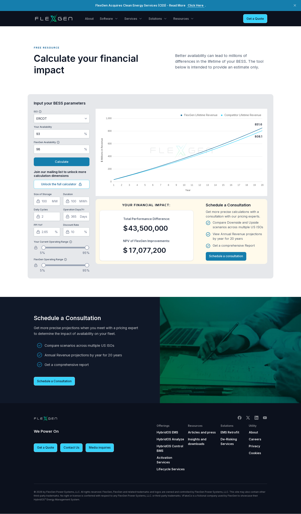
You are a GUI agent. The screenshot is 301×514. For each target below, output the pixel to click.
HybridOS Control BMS (170, 448)
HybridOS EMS (167, 432)
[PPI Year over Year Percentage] (47, 232)
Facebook (239, 418)
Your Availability (43, 126)
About (89, 19)
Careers (255, 439)
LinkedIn (256, 418)
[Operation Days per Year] (76, 216)
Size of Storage (43, 194)
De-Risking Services (229, 441)
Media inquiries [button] (100, 448)
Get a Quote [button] (255, 19)
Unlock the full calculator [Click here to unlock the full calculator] (61, 184)
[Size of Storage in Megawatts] (47, 201)
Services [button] (130, 19)
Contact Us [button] (72, 448)
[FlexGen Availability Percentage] (61, 149)
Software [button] (106, 19)
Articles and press (202, 432)
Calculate (62, 162)
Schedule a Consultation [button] (54, 381)
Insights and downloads (197, 441)
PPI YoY (38, 225)
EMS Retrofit (230, 432)
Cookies (255, 453)
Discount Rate (71, 225)
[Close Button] (295, 5)
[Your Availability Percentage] (61, 133)
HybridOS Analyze (170, 439)
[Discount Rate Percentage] (76, 232)
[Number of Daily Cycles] (47, 216)
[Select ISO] (61, 118)
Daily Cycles (41, 209)
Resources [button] (181, 19)
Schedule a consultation (226, 257)
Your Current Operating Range (51, 242)
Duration (68, 194)
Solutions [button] (155, 19)
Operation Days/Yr (73, 209)
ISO (36, 111)
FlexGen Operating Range (48, 259)
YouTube (265, 418)
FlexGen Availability (45, 142)
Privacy (254, 446)
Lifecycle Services (171, 469)
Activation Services (164, 460)
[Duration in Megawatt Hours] (76, 201)
